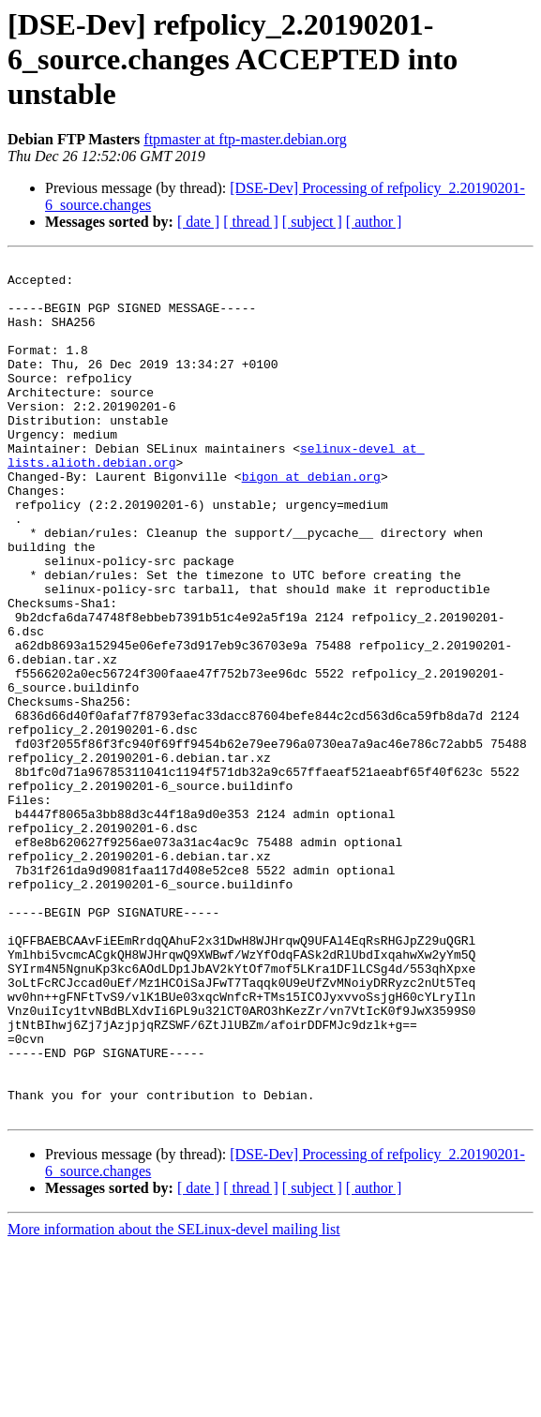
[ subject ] (312, 222)
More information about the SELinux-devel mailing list (174, 1401)
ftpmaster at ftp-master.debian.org (245, 139)
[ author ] (374, 222)
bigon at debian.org (311, 521)
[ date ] (198, 222)
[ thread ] (250, 222)
